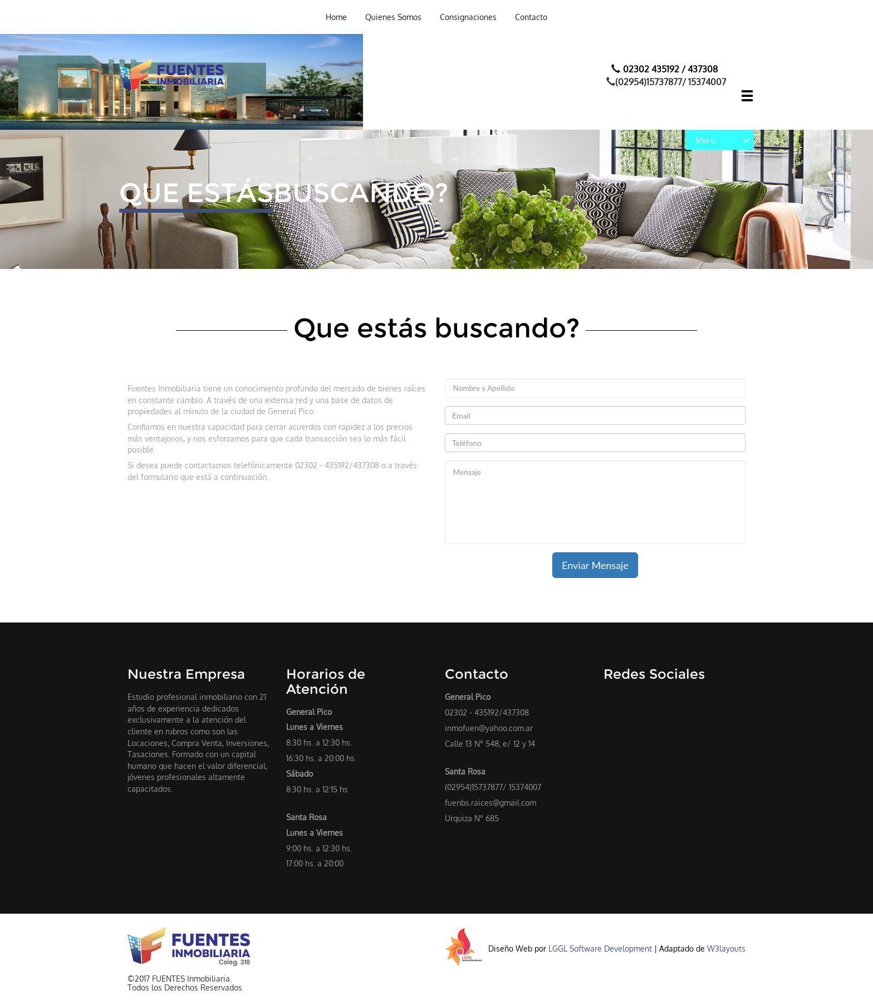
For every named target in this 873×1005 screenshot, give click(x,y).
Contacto (531, 17)
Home (336, 17)
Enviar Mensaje (595, 565)
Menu (722, 140)
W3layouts (726, 948)
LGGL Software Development (601, 948)
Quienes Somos (393, 17)
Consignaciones (468, 17)
